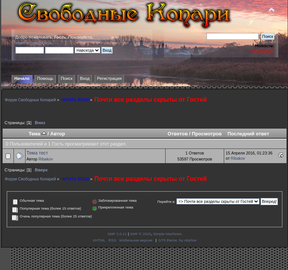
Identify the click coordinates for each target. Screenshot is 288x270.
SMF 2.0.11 (117, 234)
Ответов (177, 133)
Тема (37, 133)
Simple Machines (167, 234)
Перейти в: (166, 202)
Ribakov (45, 159)
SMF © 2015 (140, 234)
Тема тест (37, 153)
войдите (102, 37)
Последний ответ (248, 133)
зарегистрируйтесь (33, 42)
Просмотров (207, 133)
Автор (57, 133)
